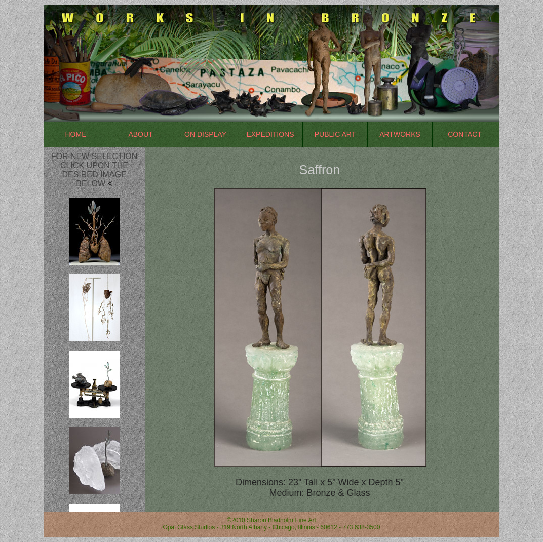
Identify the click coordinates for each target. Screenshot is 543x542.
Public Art (335, 134)
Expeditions (270, 134)
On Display (205, 134)
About (140, 134)
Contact (465, 134)
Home (76, 134)
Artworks (399, 134)
